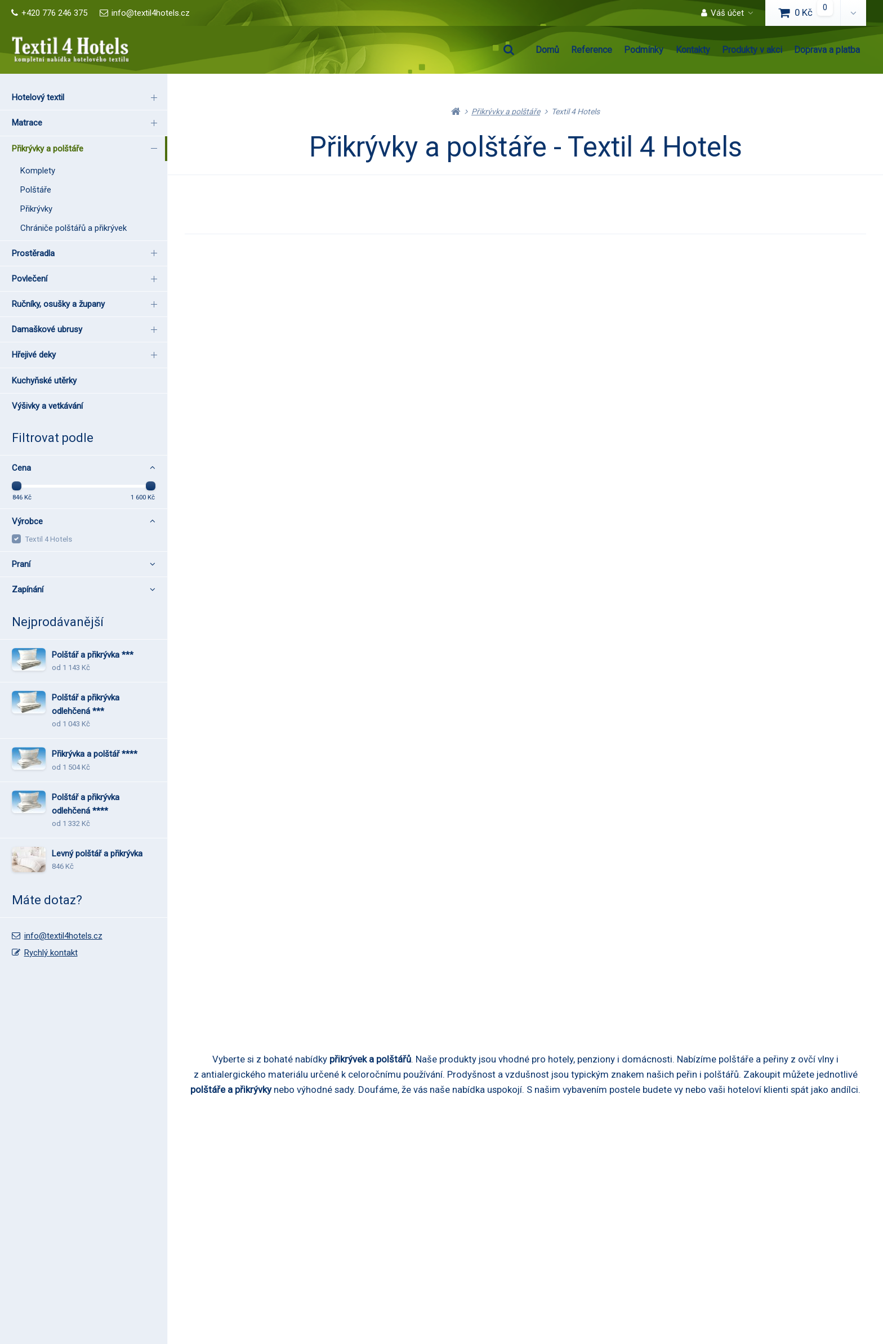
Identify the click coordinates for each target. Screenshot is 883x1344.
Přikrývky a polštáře (86, 147)
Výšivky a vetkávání (47, 406)
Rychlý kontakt (51, 953)
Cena (83, 468)
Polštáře (35, 190)
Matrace (86, 122)
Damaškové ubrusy (86, 329)
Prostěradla (86, 253)
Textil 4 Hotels (48, 539)
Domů (547, 49)
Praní (83, 564)
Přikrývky (36, 209)
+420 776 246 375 (49, 13)
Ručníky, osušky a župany (86, 303)
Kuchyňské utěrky (44, 381)
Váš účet (722, 13)
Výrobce (83, 521)
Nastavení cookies (565, 1308)
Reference (591, 49)
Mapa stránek (482, 1308)
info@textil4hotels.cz (145, 13)
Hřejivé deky (86, 354)
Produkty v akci (752, 49)
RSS (519, 1308)
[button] (853, 13)
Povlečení (86, 278)
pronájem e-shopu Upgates (653, 1308)
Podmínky (643, 49)
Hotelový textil (86, 97)
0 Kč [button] (809, 12)
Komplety (37, 171)
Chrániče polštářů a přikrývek (73, 228)
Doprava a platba (827, 49)
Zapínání (83, 589)
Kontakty (693, 49)
